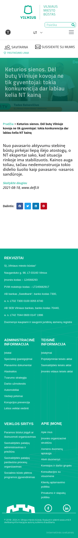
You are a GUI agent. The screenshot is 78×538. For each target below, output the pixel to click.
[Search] (73, 24)
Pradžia (8, 124)
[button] (19, 206)
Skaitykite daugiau (15, 183)
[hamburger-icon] (71, 32)
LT (35, 32)
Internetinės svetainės (60, 532)
